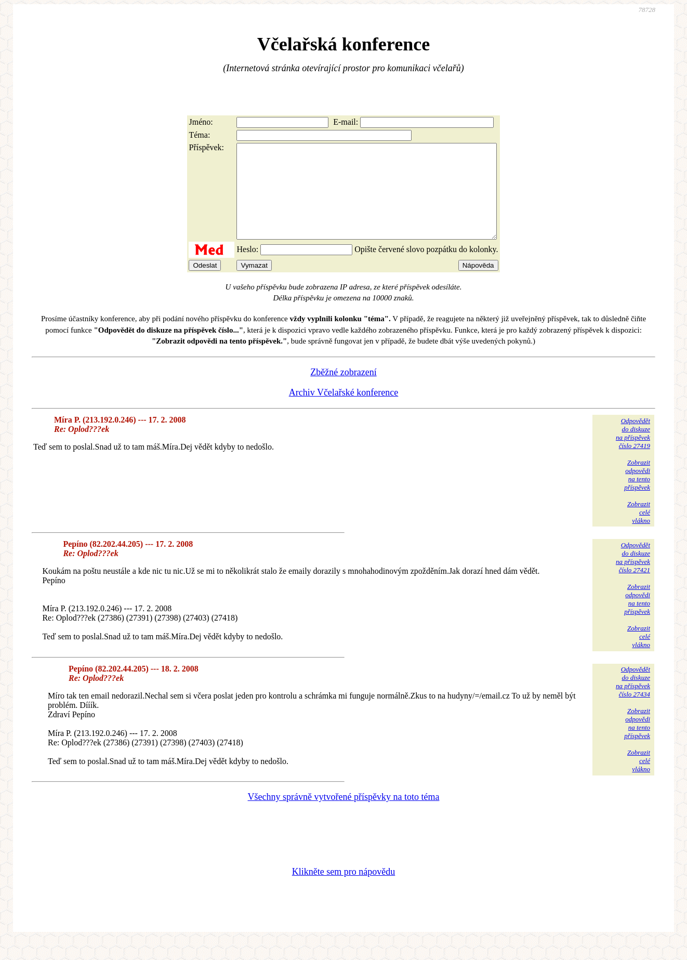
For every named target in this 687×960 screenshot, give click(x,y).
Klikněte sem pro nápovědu (343, 890)
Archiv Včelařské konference (344, 411)
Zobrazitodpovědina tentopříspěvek (637, 493)
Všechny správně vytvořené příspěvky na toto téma (344, 815)
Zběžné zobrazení (343, 391)
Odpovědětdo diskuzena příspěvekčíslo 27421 (633, 576)
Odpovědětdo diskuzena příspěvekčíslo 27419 (633, 452)
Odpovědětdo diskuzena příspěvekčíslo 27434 (633, 700)
